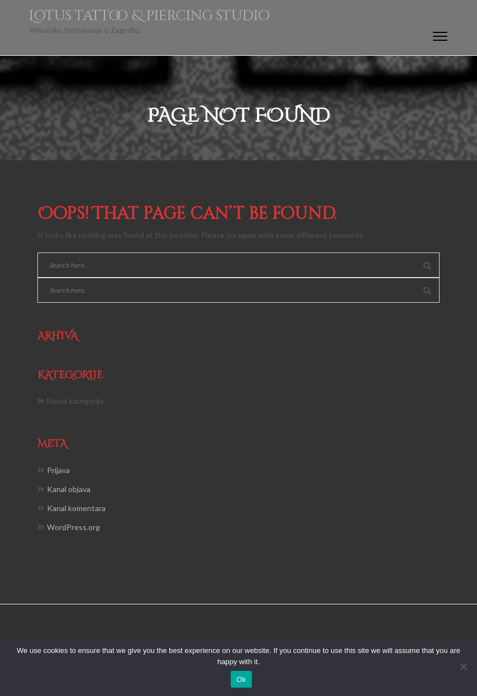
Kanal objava (68, 489)
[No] (463, 666)
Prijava (58, 470)
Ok (241, 679)
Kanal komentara (76, 508)
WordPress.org (73, 527)
